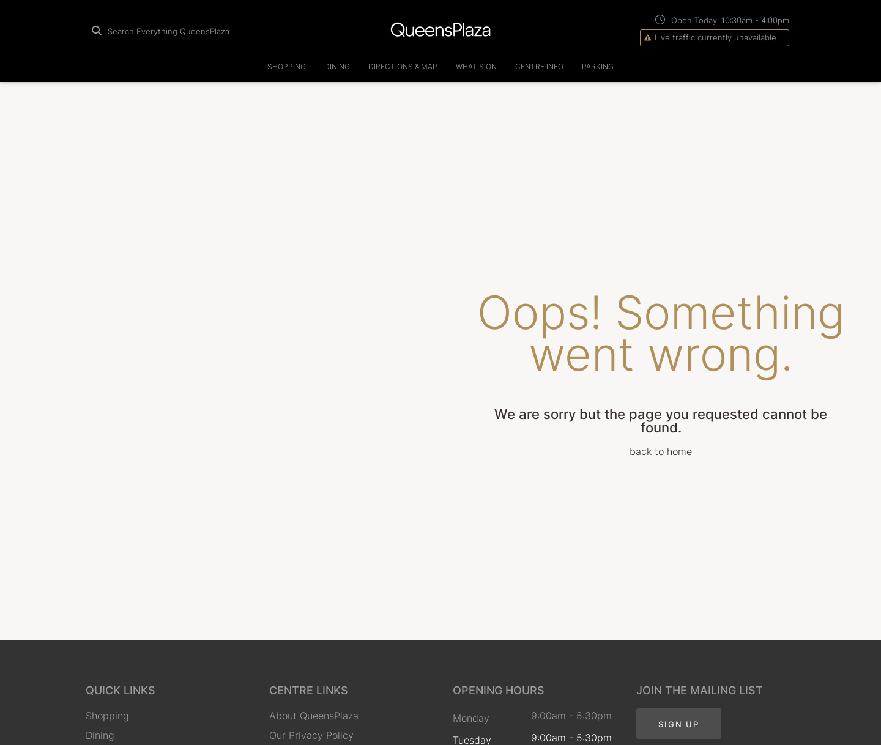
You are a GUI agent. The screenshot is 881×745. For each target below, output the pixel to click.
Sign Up (678, 724)
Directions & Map (402, 66)
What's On (476, 66)
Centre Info (539, 66)
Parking (598, 66)
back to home (661, 451)
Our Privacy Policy (311, 735)
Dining (337, 66)
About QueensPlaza (314, 716)
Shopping (286, 66)
